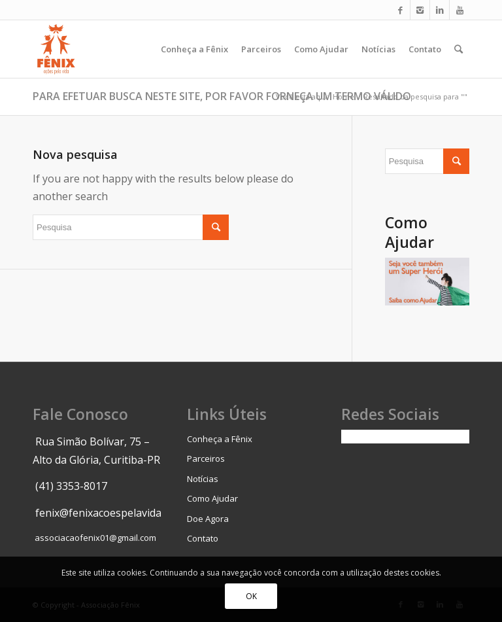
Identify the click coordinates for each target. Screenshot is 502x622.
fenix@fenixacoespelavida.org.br (114, 513)
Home (343, 96)
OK (251, 596)
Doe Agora (208, 519)
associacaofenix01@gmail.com (95, 538)
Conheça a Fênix (219, 439)
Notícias (202, 479)
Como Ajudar (212, 498)
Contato (202, 538)
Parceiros (206, 458)
